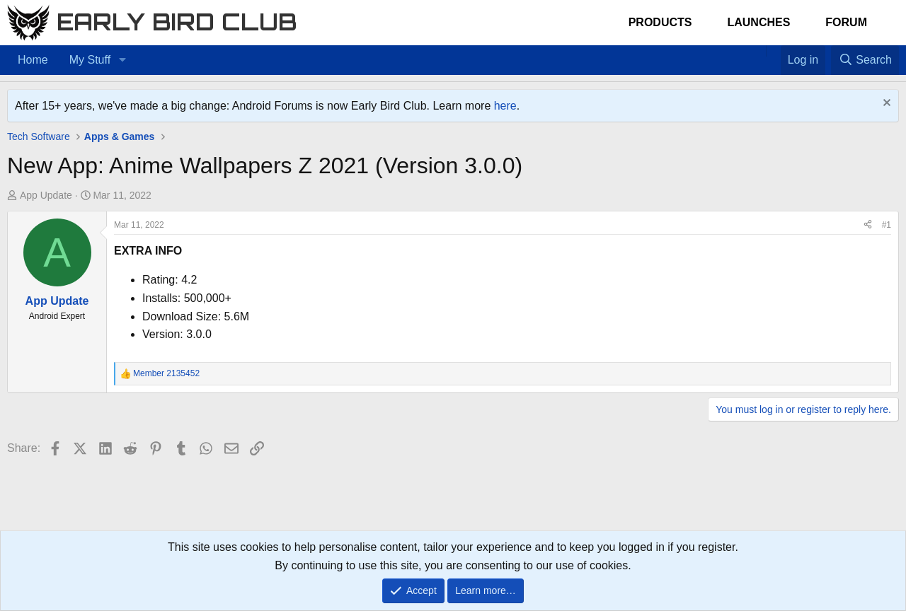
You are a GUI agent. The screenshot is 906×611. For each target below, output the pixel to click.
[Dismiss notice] (885, 104)
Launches (758, 22)
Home (33, 60)
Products (660, 22)
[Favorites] (773, 51)
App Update (46, 195)
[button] (122, 60)
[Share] (868, 225)
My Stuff (89, 60)
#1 (886, 225)
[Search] (865, 60)
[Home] (759, 51)
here (505, 106)
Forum (846, 22)
